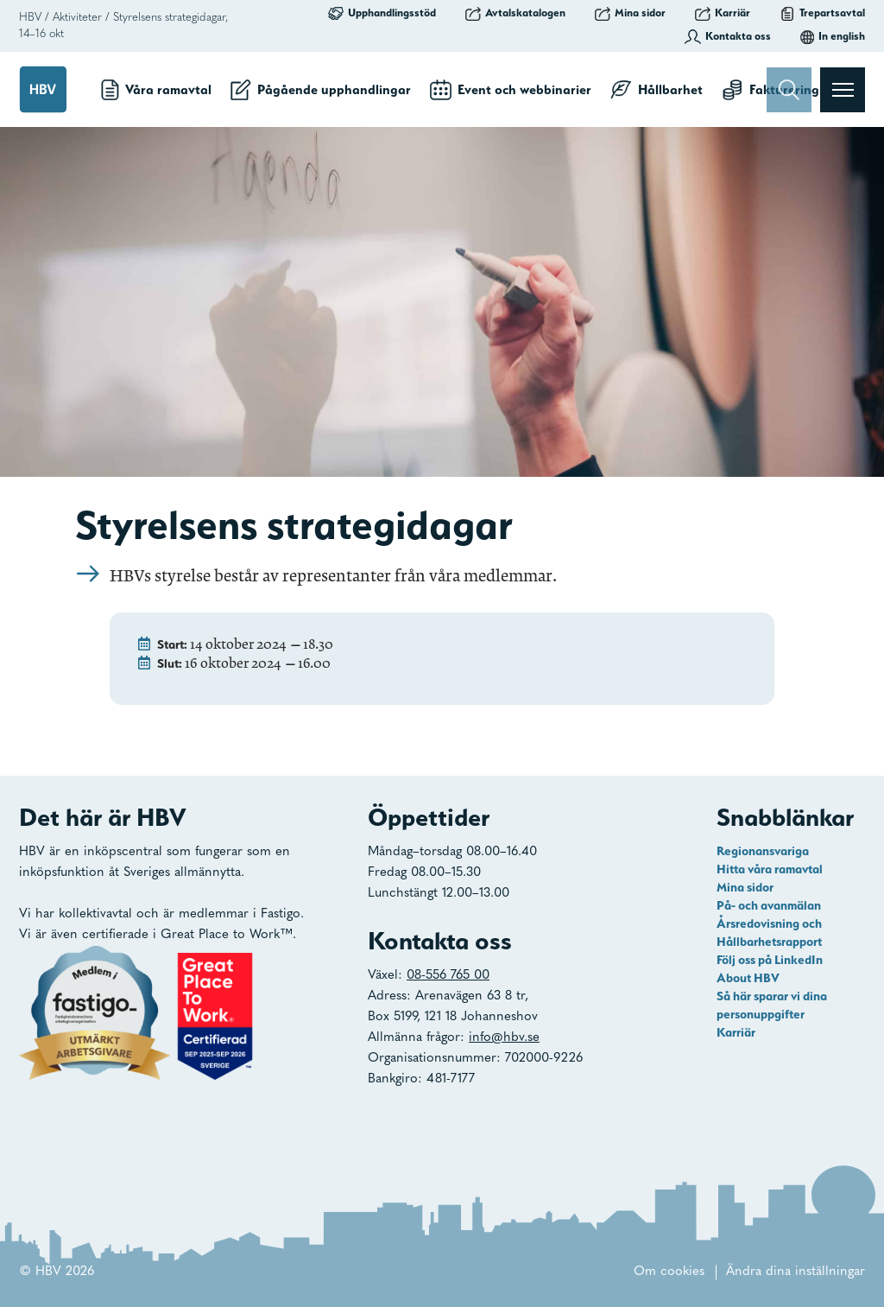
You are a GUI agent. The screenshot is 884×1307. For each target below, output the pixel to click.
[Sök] (789, 89)
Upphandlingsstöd (382, 13)
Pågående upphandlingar (320, 89)
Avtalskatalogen (515, 13)
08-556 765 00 (448, 975)
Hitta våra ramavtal (770, 869)
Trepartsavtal (822, 13)
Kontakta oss (728, 36)
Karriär (722, 13)
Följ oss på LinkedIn (770, 960)
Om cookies (669, 1272)
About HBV (748, 978)
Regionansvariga (763, 851)
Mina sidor (630, 13)
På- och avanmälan (769, 905)
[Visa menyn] (842, 89)
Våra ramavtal (156, 89)
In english (832, 36)
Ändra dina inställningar (795, 1272)
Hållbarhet (656, 89)
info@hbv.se (504, 1037)
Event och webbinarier (510, 89)
